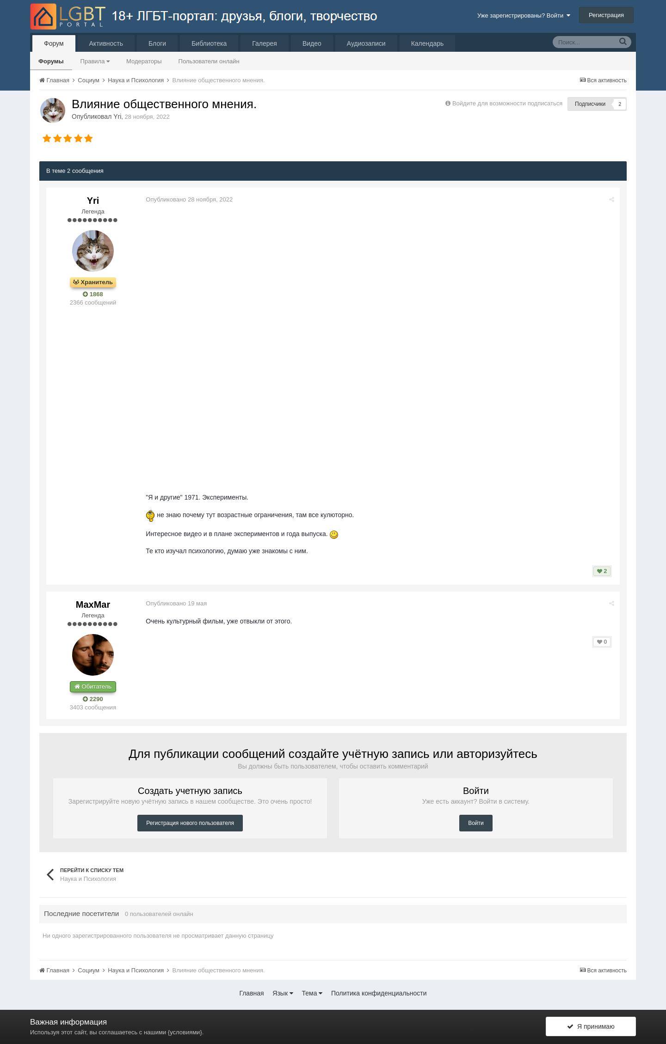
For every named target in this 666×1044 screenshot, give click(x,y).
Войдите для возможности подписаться (507, 103)
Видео (311, 43)
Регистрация (606, 15)
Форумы (51, 61)
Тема (312, 993)
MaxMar (93, 604)
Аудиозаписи (366, 43)
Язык (282, 993)
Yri (117, 116)
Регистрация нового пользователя (190, 823)
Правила (95, 61)
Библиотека (209, 43)
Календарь (427, 43)
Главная (251, 993)
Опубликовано (189, 199)
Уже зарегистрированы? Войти (523, 15)
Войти (476, 823)
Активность (106, 43)
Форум (54, 43)
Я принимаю (590, 1027)
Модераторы (144, 61)
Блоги (157, 43)
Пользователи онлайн (209, 61)
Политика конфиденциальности (379, 993)
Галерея (264, 43)
